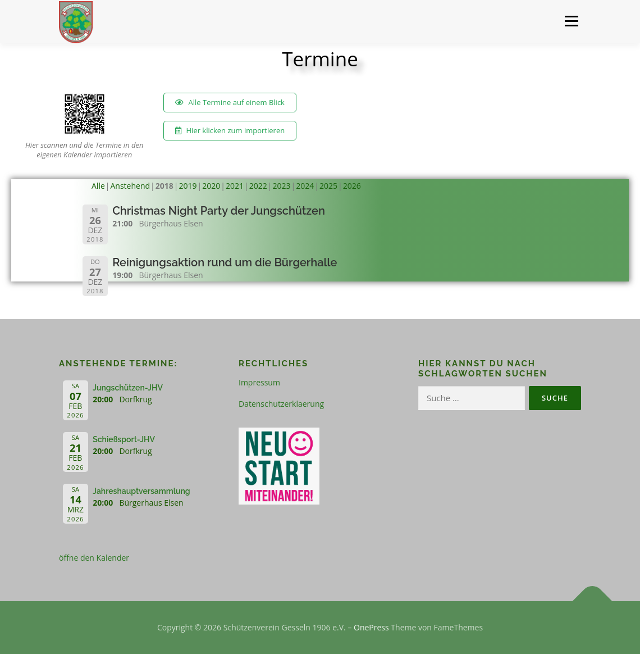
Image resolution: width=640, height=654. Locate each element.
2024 (305, 185)
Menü (571, 21)
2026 (352, 185)
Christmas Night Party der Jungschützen (218, 210)
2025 (328, 185)
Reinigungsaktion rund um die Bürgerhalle (224, 262)
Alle (98, 185)
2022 (258, 185)
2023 (281, 185)
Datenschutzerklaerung (281, 403)
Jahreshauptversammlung (141, 491)
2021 (235, 185)
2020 (211, 185)
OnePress (371, 627)
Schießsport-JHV (124, 439)
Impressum (259, 382)
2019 (188, 185)
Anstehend (130, 185)
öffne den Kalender (94, 557)
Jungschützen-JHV (128, 387)
